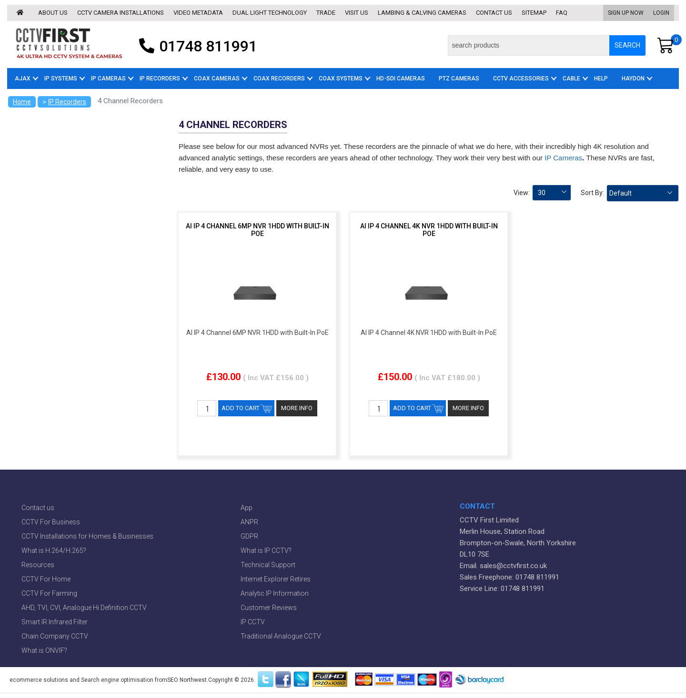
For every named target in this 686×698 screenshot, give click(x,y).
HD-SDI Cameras (400, 78)
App (246, 507)
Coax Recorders (279, 78)
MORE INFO (297, 408)
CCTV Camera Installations (120, 12)
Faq (561, 12)
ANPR (249, 522)
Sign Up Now (626, 13)
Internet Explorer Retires (276, 579)
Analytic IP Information (275, 593)
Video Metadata (198, 12)
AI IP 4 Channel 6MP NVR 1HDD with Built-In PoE (257, 229)
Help (601, 78)
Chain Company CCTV (54, 636)
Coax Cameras (217, 78)
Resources (37, 565)
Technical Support (268, 565)
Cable (571, 78)
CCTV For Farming (49, 593)
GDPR (249, 536)
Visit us (356, 12)
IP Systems (60, 78)
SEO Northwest (187, 680)
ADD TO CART (241, 408)
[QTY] (206, 408)
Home (22, 102)
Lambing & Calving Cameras (422, 12)
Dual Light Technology (269, 12)
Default (620, 193)
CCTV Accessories (521, 78)
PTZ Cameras (459, 78)
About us (53, 12)
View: (522, 193)
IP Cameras (108, 78)
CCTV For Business (50, 522)
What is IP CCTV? (266, 550)
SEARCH (627, 45)
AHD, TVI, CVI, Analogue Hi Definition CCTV (84, 607)
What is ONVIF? (44, 650)
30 (541, 193)
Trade (325, 12)
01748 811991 (195, 45)
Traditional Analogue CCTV (281, 636)
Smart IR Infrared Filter (54, 622)
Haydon (633, 78)
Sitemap (534, 12)
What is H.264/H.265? (53, 550)
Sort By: (592, 193)
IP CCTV (253, 622)
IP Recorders (160, 78)
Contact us (494, 12)
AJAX (22, 78)
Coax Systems (341, 78)
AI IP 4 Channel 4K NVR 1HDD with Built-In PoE (429, 229)
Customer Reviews (269, 607)
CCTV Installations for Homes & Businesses (87, 536)
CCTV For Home (46, 579)
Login (661, 13)
